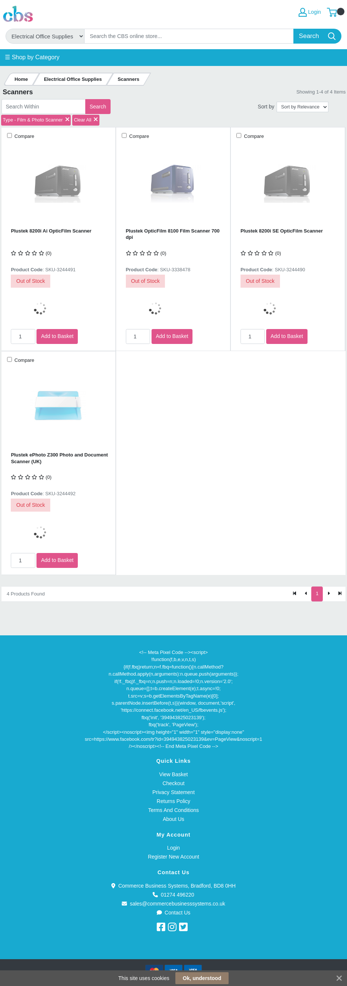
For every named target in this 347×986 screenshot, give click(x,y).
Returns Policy (173, 801)
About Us (173, 819)
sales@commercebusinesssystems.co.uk (173, 904)
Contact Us (174, 913)
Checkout (173, 783)
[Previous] (306, 594)
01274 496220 (173, 895)
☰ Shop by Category (32, 57)
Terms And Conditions (173, 810)
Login (173, 848)
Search (98, 107)
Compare (23, 136)
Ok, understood (202, 978)
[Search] (189, 36)
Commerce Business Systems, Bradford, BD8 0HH (173, 886)
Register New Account (173, 857)
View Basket (173, 774)
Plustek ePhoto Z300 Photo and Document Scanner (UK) (59, 458)
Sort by (266, 107)
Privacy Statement (173, 792)
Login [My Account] (310, 12)
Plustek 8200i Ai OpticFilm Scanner (51, 231)
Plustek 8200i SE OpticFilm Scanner (282, 231)
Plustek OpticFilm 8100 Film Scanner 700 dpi (173, 234)
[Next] (328, 594)
